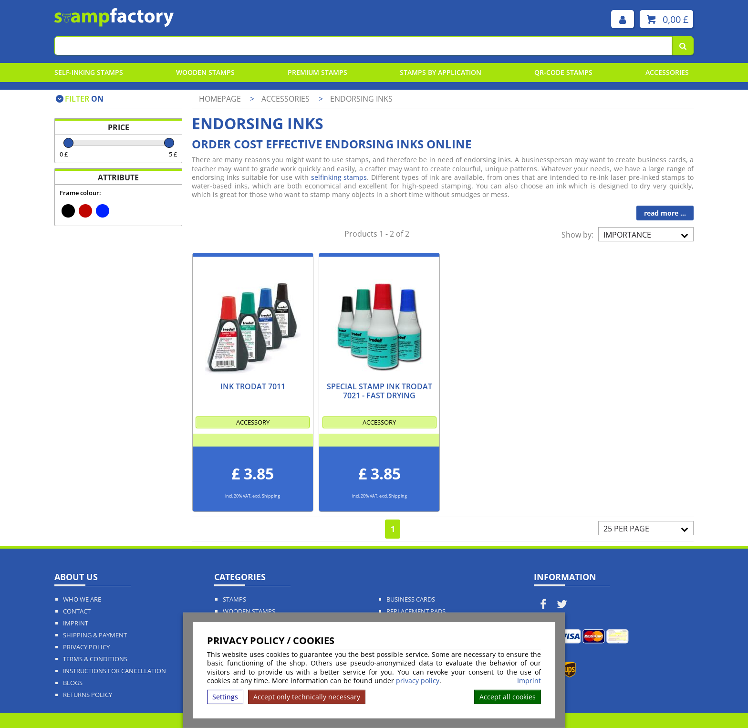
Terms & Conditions (95, 659)
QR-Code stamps (563, 72)
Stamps (234, 599)
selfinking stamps (339, 177)
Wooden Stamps (205, 72)
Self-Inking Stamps (88, 72)
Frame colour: (80, 192)
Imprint (529, 680)
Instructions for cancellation (114, 671)
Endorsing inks (361, 99)
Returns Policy (87, 694)
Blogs (73, 682)
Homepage (220, 99)
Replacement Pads (416, 611)
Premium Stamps (317, 72)
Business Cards (410, 599)
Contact (77, 611)
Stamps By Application (440, 72)
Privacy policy (86, 647)
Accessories (667, 72)
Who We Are (82, 599)
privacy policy (417, 680)
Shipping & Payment (95, 635)
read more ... (665, 213)
